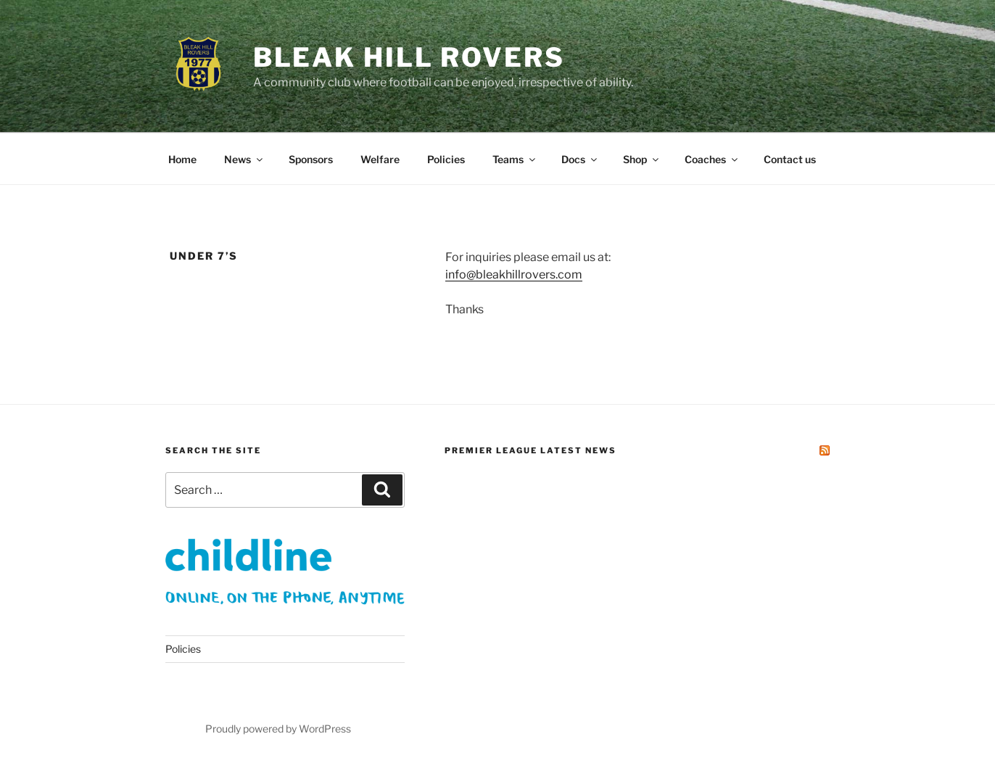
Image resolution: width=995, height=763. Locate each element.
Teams (514, 159)
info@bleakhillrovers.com (513, 274)
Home (182, 159)
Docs (580, 159)
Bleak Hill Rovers (409, 57)
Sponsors (311, 159)
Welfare (380, 159)
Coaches (712, 159)
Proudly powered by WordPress (278, 728)
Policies (446, 159)
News (244, 159)
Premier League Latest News (530, 450)
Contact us (790, 159)
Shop (642, 159)
